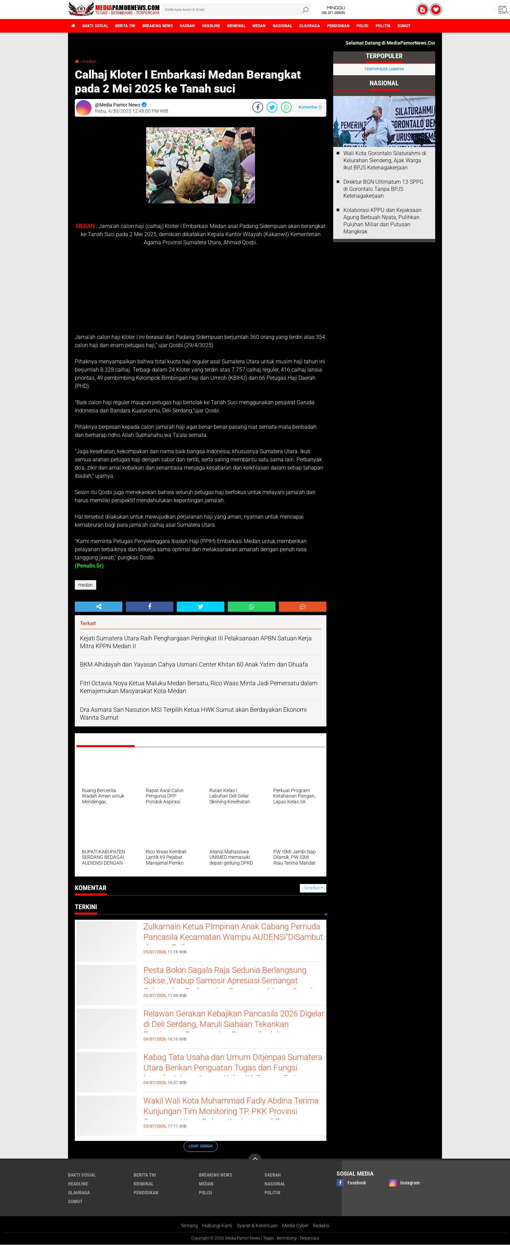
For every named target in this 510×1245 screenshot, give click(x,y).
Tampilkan (313, 888)
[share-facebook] (257, 107)
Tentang (189, 1226)
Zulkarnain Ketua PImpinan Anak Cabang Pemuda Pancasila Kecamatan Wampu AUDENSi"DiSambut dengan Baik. (221, 938)
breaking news (166, 26)
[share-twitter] (272, 107)
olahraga (332, 26)
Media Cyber (295, 1226)
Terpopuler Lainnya (384, 69)
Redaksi (321, 1226)
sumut (436, 26)
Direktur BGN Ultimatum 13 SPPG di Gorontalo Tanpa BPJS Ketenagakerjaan (383, 189)
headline (225, 26)
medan (278, 26)
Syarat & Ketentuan (257, 1226)
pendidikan (363, 26)
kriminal (253, 26)
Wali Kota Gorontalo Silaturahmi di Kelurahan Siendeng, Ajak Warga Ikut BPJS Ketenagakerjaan (384, 160)
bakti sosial (98, 26)
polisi (390, 26)
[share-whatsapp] (286, 107)
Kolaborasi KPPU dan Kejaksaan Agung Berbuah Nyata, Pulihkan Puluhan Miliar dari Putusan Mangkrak (382, 220)
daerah (199, 26)
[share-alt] (98, 607)
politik (413, 26)
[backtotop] (255, 1160)
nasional (303, 26)
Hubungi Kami (217, 1226)
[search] (236, 9)
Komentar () (310, 107)
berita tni (130, 26)
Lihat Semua (201, 1146)
